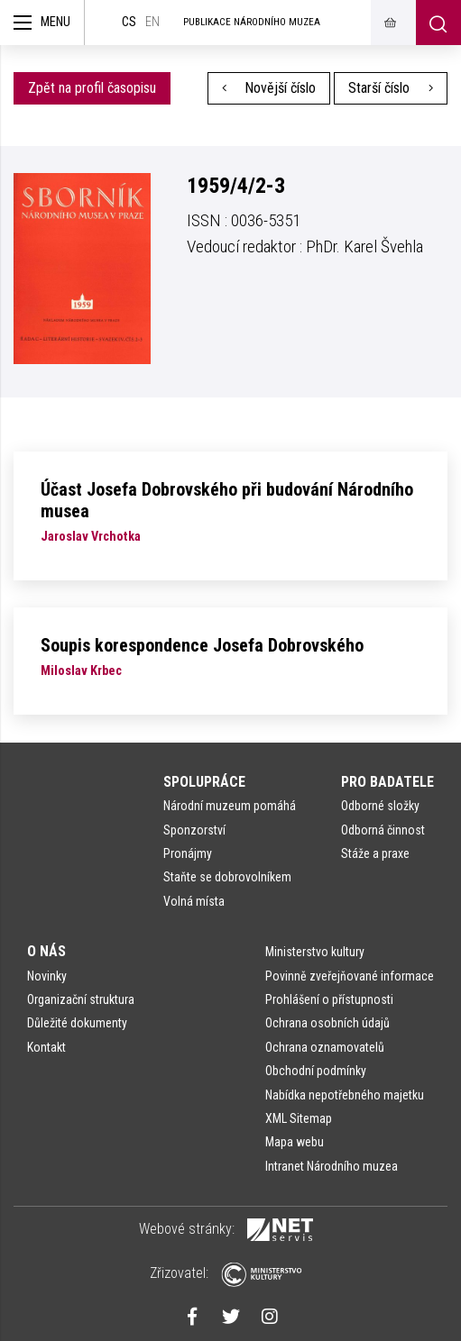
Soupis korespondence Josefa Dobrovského (202, 645)
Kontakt (46, 1047)
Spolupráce (204, 781)
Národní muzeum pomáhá (229, 805)
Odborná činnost (383, 830)
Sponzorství (194, 830)
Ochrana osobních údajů (327, 1023)
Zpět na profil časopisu (92, 87)
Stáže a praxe (375, 853)
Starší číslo (390, 87)
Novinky (47, 976)
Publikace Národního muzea (251, 22)
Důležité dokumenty (77, 1023)
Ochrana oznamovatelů (324, 1047)
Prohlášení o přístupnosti (329, 999)
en (152, 22)
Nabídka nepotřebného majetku (344, 1095)
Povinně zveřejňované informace (349, 976)
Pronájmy (187, 853)
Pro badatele (387, 781)
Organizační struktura (80, 999)
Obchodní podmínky (315, 1070)
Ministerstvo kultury (314, 951)
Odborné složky (380, 805)
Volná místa (194, 901)
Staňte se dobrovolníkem (227, 877)
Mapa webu (294, 1142)
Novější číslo (269, 87)
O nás (46, 951)
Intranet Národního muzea (331, 1166)
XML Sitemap (298, 1118)
